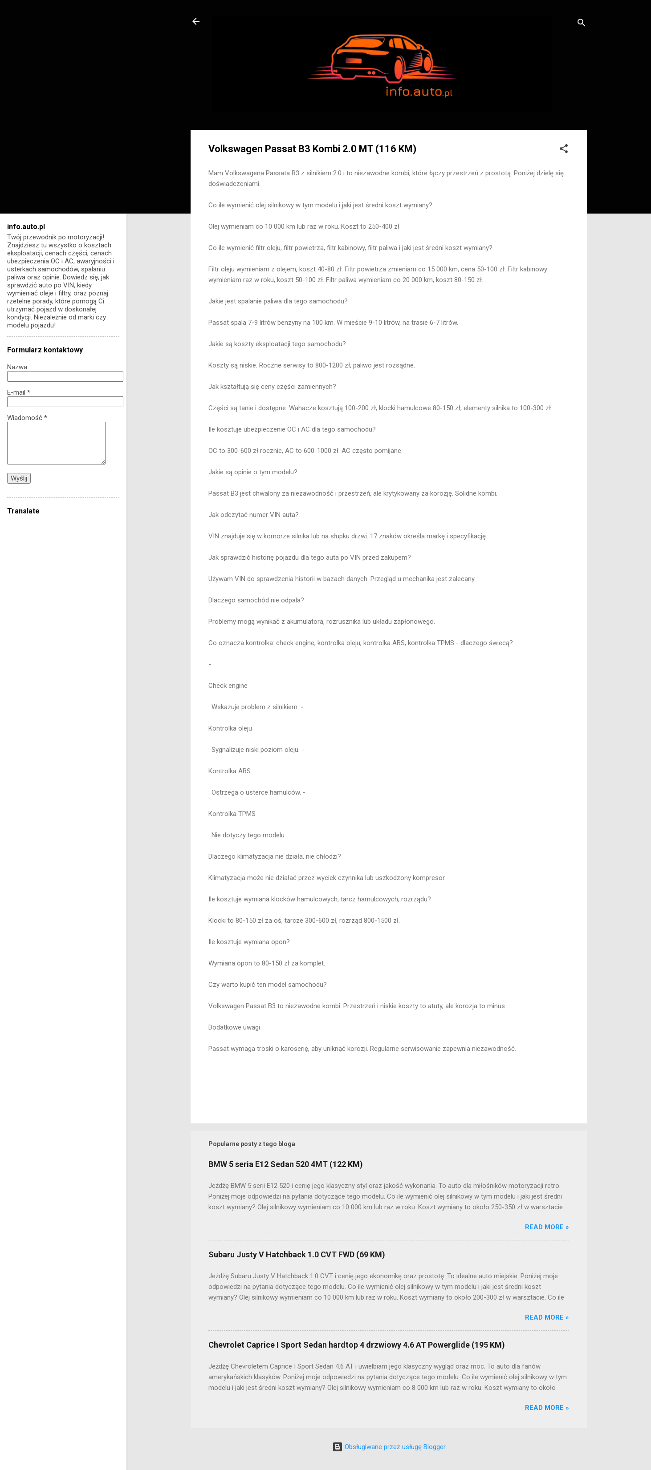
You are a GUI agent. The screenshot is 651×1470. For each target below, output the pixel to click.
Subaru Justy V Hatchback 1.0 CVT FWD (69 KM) (296, 1254)
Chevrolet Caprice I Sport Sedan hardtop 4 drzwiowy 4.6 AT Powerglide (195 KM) (356, 1344)
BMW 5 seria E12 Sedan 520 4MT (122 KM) (285, 1164)
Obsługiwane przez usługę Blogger (389, 1447)
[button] (563, 150)
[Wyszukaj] (581, 24)
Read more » (547, 1227)
